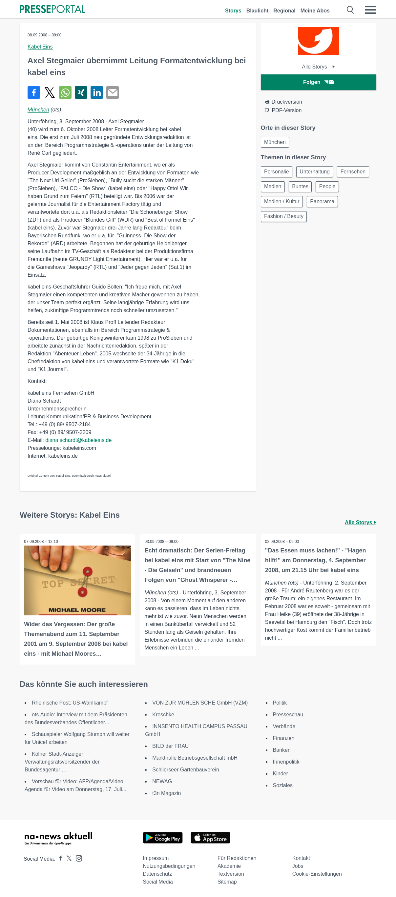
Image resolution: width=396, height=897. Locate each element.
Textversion (231, 873)
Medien (311, 188)
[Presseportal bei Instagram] (77, 857)
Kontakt (301, 857)
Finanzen (284, 737)
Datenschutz (157, 873)
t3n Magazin (166, 792)
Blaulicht (257, 10)
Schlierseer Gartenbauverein (185, 769)
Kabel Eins (40, 47)
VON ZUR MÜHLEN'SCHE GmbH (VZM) (200, 702)
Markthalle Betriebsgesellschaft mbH (195, 757)
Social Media (158, 881)
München (38, 109)
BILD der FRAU (170, 745)
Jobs (297, 865)
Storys (233, 10)
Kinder (280, 773)
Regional (284, 10)
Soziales (283, 784)
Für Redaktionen (237, 857)
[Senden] (112, 92)
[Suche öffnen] (350, 9)
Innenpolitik (286, 761)
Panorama (354, 204)
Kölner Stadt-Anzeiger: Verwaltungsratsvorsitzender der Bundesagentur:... (62, 761)
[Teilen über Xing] (81, 92)
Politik (280, 702)
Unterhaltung (317, 173)
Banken (282, 749)
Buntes (340, 188)
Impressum (156, 857)
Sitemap (227, 881)
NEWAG (162, 781)
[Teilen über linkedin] (97, 92)
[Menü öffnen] (370, 9)
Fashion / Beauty (284, 220)
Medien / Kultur (311, 204)
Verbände (284, 725)
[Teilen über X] (49, 92)
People (273, 204)
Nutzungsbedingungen (169, 865)
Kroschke (163, 714)
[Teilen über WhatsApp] (65, 92)
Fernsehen (277, 188)
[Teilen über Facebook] (34, 92)
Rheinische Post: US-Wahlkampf (70, 702)
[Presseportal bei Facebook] (58, 858)
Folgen (318, 82)
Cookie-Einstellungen (317, 873)
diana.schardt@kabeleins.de (78, 440)
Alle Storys (318, 67)
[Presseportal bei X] (67, 858)
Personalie (277, 173)
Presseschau (288, 714)
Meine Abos (315, 10)
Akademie (229, 865)
